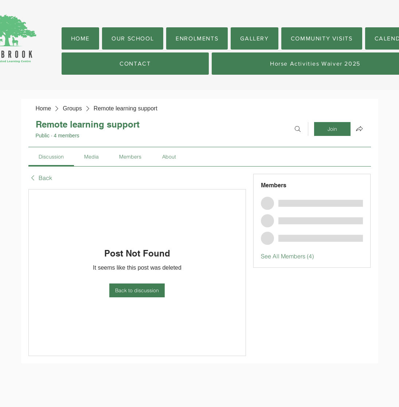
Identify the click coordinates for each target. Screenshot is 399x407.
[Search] (297, 129)
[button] (132, 38)
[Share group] (359, 128)
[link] (51, 156)
